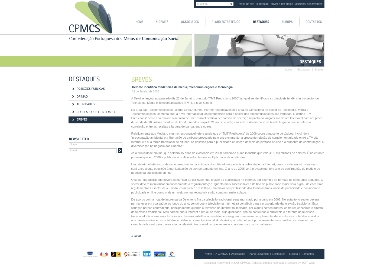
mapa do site (246, 3)
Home (208, 253)
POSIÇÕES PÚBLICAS (91, 88)
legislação (262, 3)
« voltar (136, 236)
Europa (293, 253)
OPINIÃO (82, 96)
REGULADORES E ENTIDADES (96, 112)
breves (319, 69)
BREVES (82, 119)
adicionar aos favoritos (308, 3)
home (288, 69)
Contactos (307, 253)
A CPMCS (222, 253)
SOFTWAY (307, 262)
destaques (303, 69)
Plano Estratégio (259, 253)
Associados (238, 253)
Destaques (278, 253)
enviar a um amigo (282, 3)
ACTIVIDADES (86, 104)
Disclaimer (209, 262)
